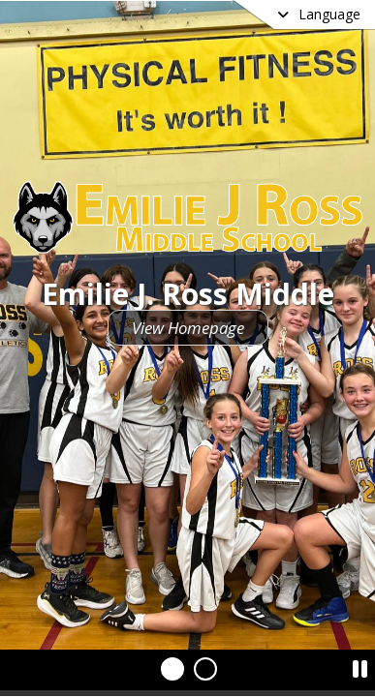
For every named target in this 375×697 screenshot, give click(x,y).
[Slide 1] (172, 669)
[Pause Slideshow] (359, 664)
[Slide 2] (205, 669)
